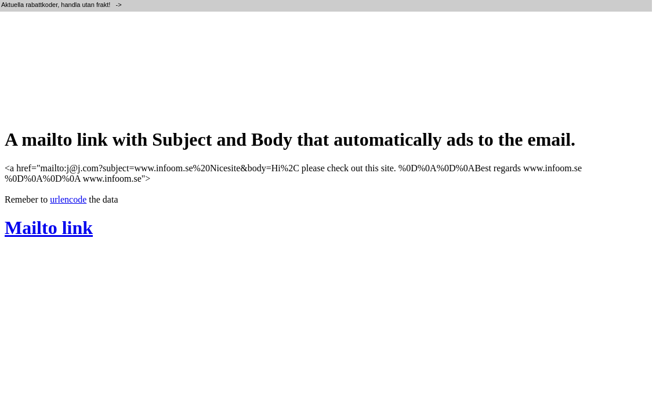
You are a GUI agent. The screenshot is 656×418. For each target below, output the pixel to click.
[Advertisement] (216, 81)
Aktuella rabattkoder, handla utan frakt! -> (62, 4)
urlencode (68, 199)
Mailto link (49, 227)
